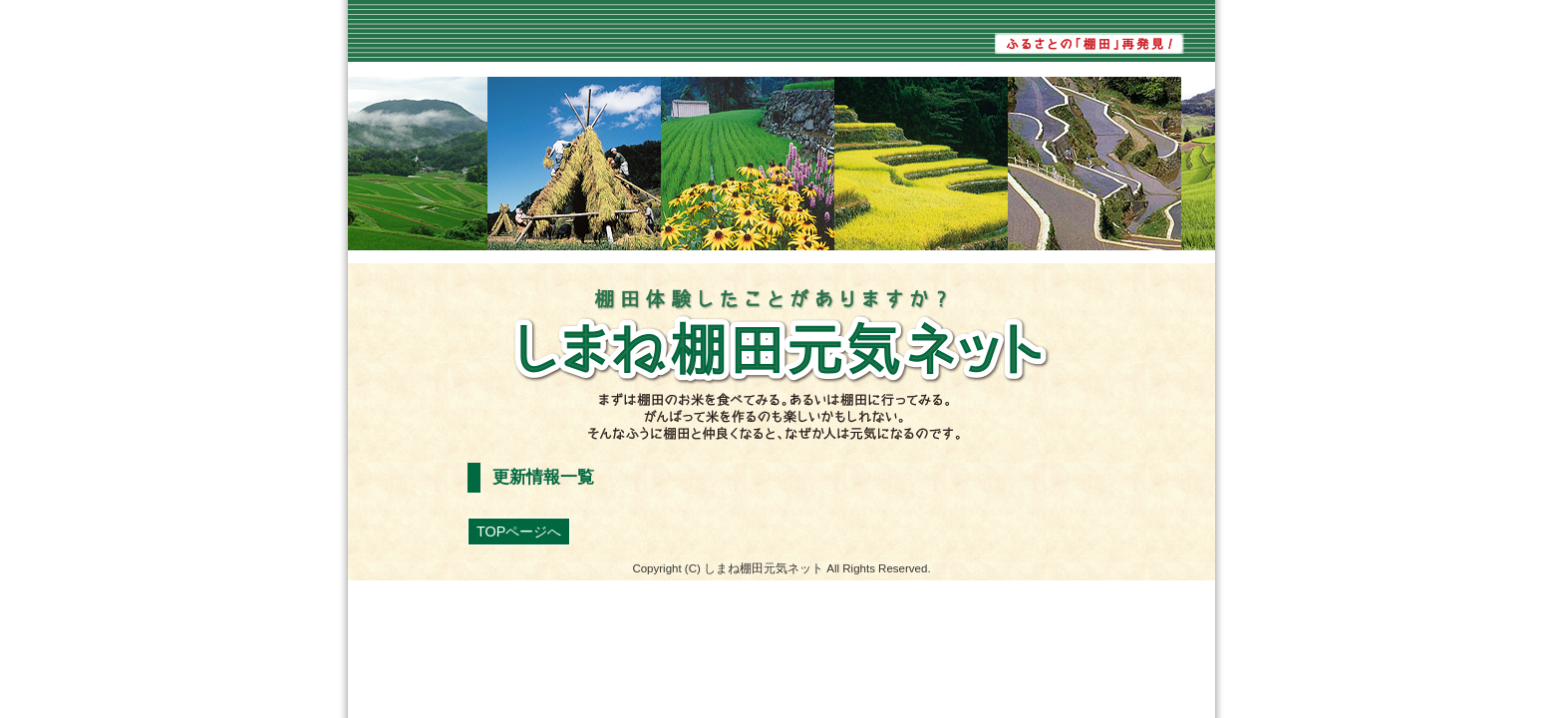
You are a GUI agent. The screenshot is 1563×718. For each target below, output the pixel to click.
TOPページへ (518, 531)
